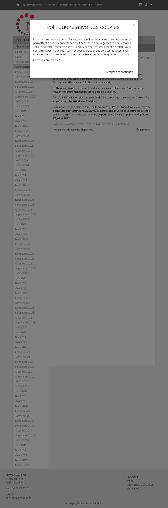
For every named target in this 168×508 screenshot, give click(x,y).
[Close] (134, 25)
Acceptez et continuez (119, 72)
